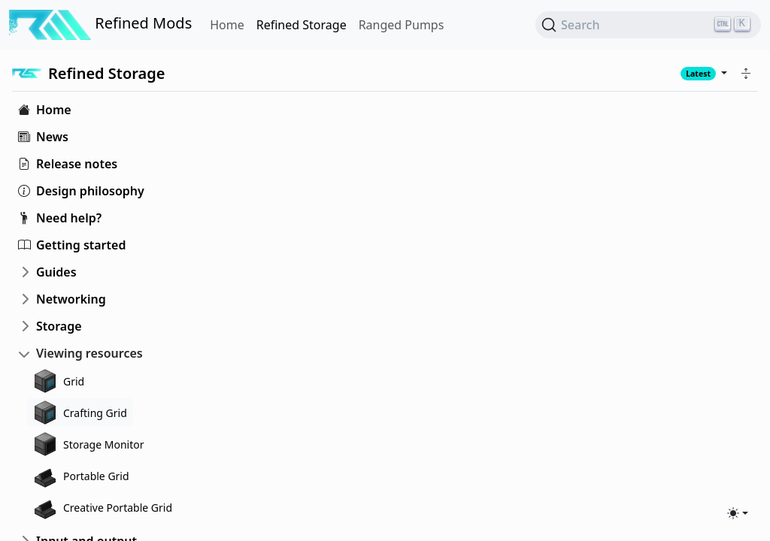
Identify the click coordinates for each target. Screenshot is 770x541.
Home (227, 25)
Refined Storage (301, 25)
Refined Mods (100, 25)
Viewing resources (89, 353)
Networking (71, 299)
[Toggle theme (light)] (737, 513)
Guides (56, 272)
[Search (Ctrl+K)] (648, 24)
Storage (59, 326)
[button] (746, 73)
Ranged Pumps (401, 25)
